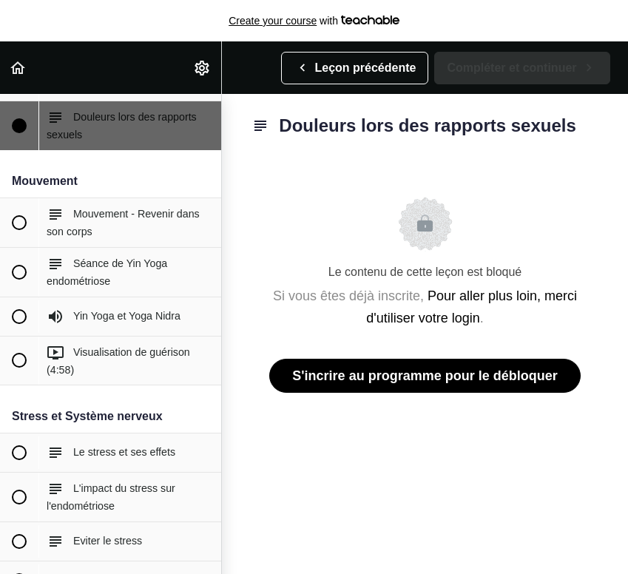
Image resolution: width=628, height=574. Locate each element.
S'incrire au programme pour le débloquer (424, 375)
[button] (18, 67)
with (314, 20)
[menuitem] (202, 67)
